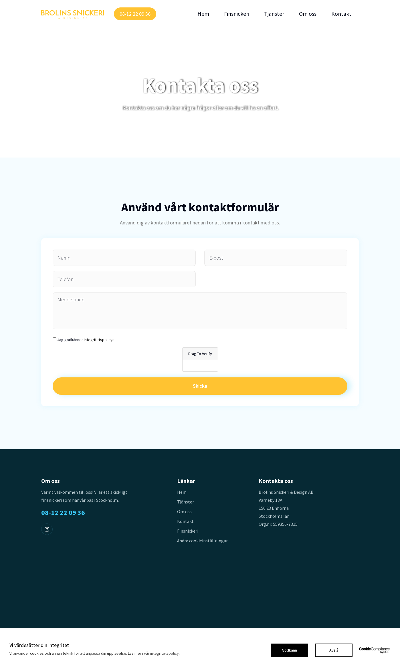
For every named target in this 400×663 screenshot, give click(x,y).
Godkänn (289, 650)
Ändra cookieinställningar (202, 540)
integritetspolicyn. (99, 339)
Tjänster (274, 13)
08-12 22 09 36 (135, 14)
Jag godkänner (86, 339)
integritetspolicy (164, 653)
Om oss (307, 13)
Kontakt (341, 13)
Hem (203, 13)
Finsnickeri (236, 13)
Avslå (333, 650)
